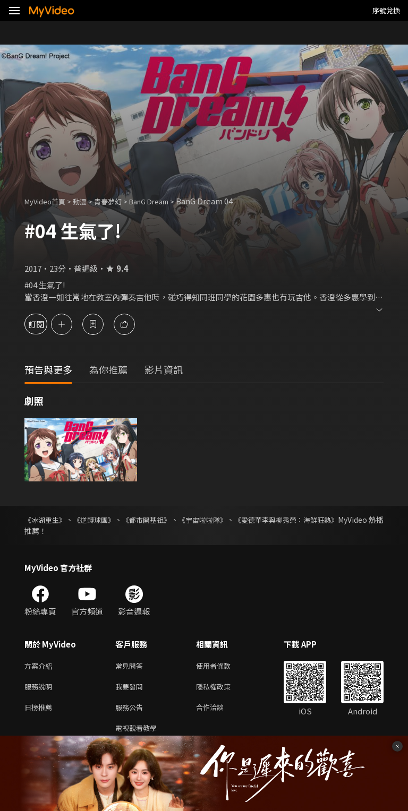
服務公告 (131, 711)
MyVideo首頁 (48, 200)
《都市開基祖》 (167, 519)
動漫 (88, 200)
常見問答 (131, 666)
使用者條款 (222, 666)
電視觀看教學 (139, 733)
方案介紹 (40, 666)
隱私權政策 (222, 688)
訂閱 (46, 324)
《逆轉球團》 (105, 519)
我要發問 (131, 688)
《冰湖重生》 (46, 519)
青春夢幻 (119, 200)
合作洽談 (218, 711)
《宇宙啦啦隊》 (233, 519)
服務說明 (40, 688)
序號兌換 (386, 10)
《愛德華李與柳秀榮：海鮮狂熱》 (328, 519)
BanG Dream (166, 200)
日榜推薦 (40, 711)
